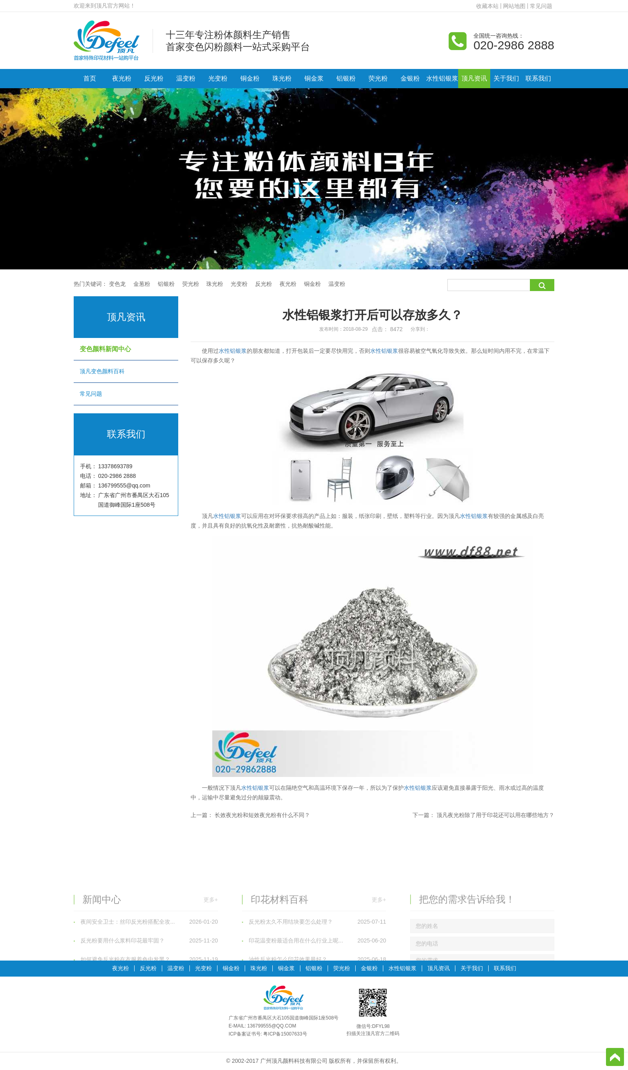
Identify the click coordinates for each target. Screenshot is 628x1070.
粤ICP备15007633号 (285, 1034)
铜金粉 (250, 78)
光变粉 (217, 78)
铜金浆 (314, 78)
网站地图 (514, 6)
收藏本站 (487, 6)
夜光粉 (121, 78)
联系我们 (538, 78)
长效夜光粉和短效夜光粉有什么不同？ (262, 815)
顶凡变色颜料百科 (126, 371)
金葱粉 (141, 284)
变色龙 (117, 284)
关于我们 (506, 78)
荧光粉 (378, 78)
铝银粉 (346, 78)
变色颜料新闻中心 (126, 349)
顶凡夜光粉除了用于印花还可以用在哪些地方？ (495, 815)
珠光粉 (282, 78)
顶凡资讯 (474, 78)
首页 (89, 78)
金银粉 (410, 78)
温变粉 (185, 78)
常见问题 (541, 6)
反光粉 (153, 78)
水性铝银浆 (442, 78)
